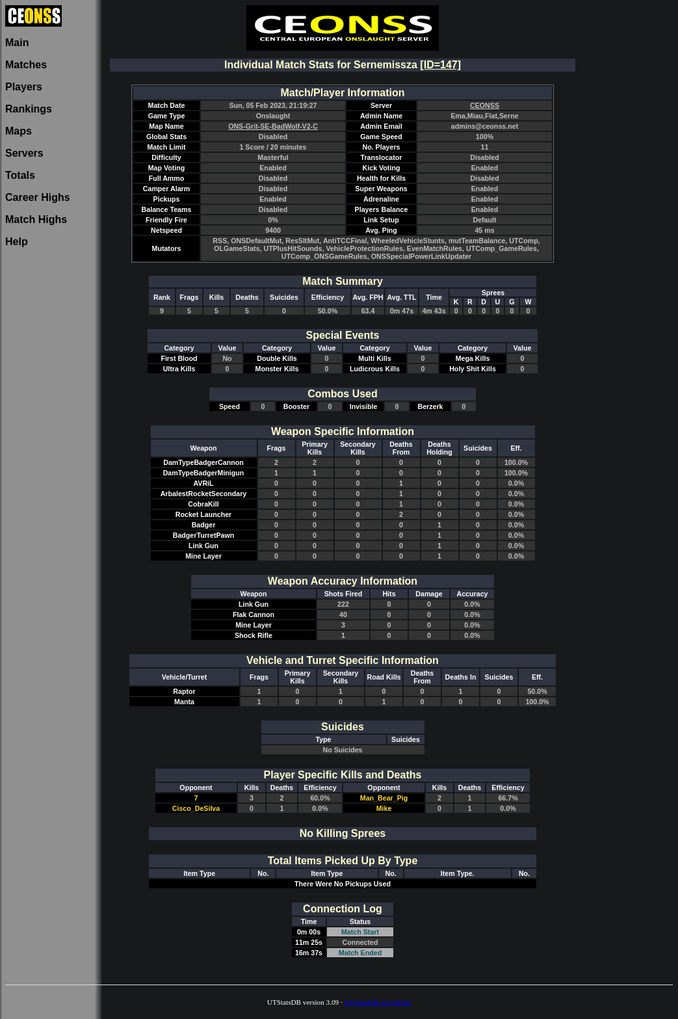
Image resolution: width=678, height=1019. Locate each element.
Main (17, 42)
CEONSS (484, 105)
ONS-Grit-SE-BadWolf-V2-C (273, 126)
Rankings (28, 108)
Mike (384, 808)
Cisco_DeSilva (196, 808)
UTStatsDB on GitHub (378, 1002)
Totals (20, 175)
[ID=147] (440, 64)
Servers (24, 153)
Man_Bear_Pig (384, 798)
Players (23, 86)
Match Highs (36, 219)
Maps (18, 131)
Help (16, 241)
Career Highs (37, 197)
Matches (26, 64)
